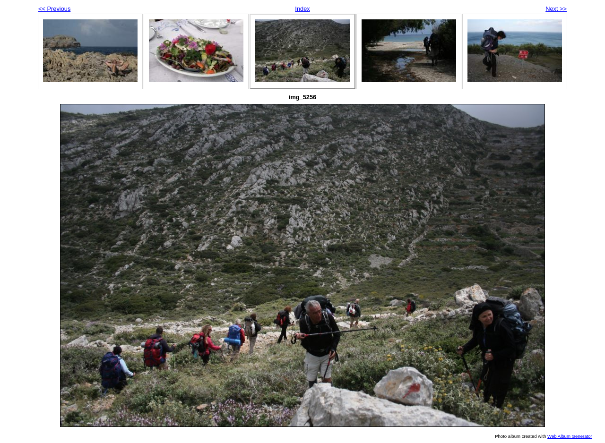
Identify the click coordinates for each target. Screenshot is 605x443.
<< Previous (54, 8)
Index (302, 8)
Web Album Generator (569, 436)
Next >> (556, 8)
